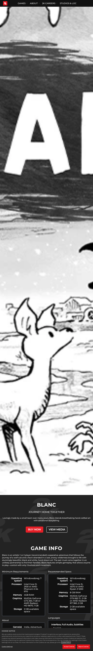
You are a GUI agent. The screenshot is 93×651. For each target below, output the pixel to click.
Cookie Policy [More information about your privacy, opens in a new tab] (66, 643)
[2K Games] (9, 3)
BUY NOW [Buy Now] (34, 529)
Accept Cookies (69, 647)
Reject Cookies (83, 647)
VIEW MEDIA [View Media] (57, 529)
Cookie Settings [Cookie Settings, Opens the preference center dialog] (7, 647)
